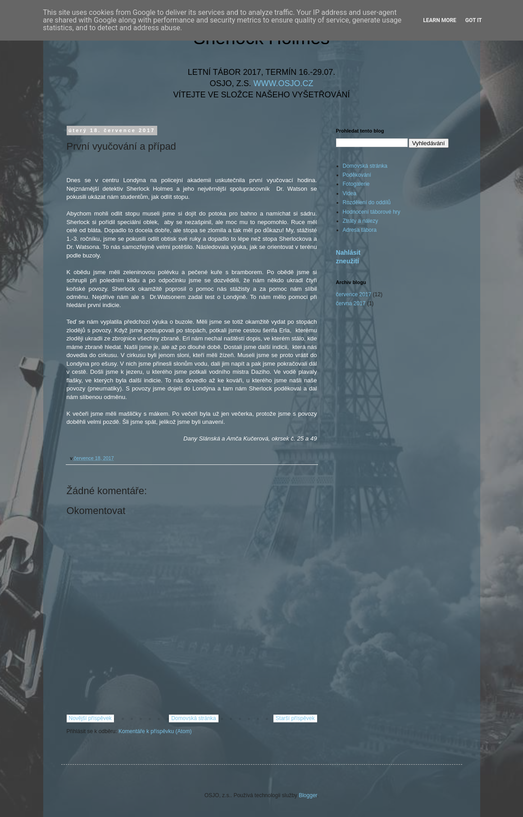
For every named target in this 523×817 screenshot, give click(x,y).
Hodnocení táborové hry (371, 212)
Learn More (439, 20)
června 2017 (351, 303)
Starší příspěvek (295, 718)
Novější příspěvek (90, 718)
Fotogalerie (356, 184)
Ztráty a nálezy (360, 221)
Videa (349, 193)
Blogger (308, 795)
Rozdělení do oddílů (367, 202)
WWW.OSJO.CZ (284, 83)
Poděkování (357, 175)
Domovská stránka (193, 718)
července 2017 (354, 294)
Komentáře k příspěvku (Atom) (155, 731)
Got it (473, 20)
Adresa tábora (360, 230)
